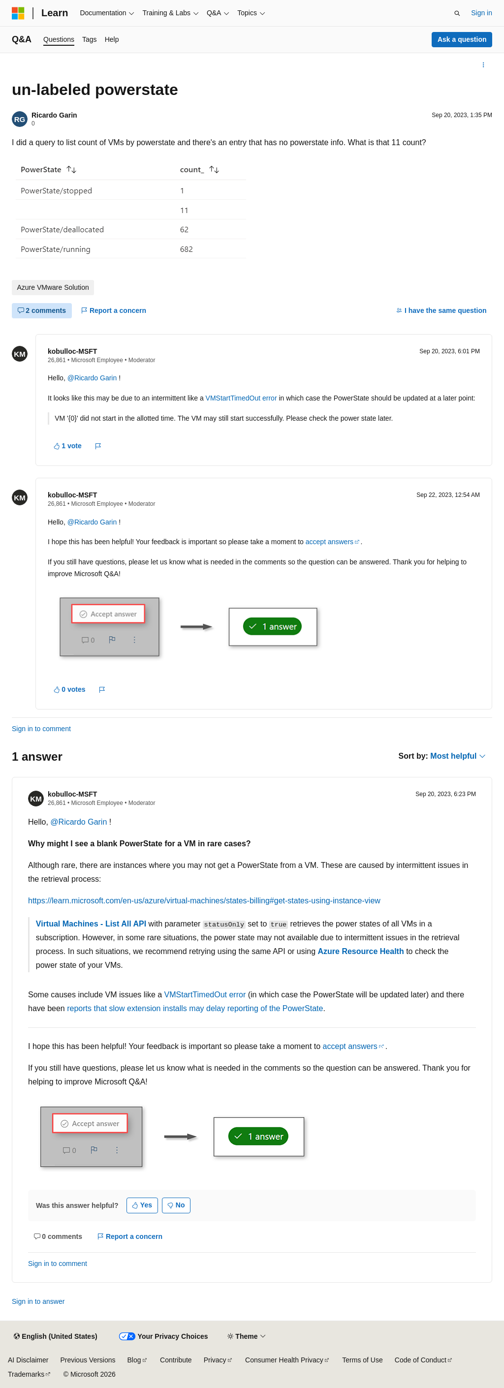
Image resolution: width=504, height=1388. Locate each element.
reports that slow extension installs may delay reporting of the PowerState (195, 1008)
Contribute (176, 1360)
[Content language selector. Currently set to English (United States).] (55, 1337)
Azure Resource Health (361, 951)
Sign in (481, 13)
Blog (134, 1360)
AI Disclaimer (28, 1360)
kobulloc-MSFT (72, 351)
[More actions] (483, 65)
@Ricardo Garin (93, 378)
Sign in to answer (38, 1301)
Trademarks (26, 1374)
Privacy (215, 1360)
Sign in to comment (41, 729)
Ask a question (462, 39)
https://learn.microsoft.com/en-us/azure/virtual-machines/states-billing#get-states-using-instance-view (204, 900)
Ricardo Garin (54, 115)
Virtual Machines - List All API (91, 924)
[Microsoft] (18, 13)
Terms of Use (362, 1360)
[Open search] (457, 13)
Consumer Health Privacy (284, 1360)
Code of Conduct (420, 1360)
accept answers (329, 542)
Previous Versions (87, 1360)
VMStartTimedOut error (241, 398)
